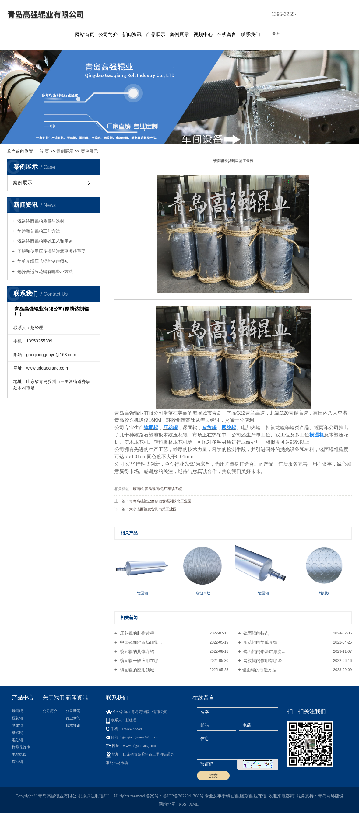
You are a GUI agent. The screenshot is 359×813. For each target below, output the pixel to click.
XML (194, 804)
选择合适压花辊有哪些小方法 (44, 271)
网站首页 (84, 34)
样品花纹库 (21, 747)
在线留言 (226, 34)
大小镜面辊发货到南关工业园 (153, 509)
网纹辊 (17, 725)
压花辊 (17, 718)
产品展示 (155, 34)
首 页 (44, 151)
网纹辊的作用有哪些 (262, 660)
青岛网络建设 (330, 796)
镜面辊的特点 (255, 633)
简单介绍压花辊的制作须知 (42, 261)
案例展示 (179, 34)
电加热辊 (19, 754)
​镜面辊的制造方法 (259, 669)
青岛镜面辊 (154, 489)
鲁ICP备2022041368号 (183, 796)
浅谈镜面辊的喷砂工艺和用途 (44, 241)
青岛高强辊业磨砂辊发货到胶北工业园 (160, 501)
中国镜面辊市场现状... (140, 642)
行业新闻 (73, 718)
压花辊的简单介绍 (260, 642)
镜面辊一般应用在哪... (140, 660)
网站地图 (167, 804)
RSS (182, 804)
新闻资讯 (132, 34)
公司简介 (108, 34)
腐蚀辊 (17, 762)
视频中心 (203, 34)
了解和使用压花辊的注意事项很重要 (51, 251)
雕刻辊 (17, 740)
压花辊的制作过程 (136, 633)
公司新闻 (73, 711)
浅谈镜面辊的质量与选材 (40, 221)
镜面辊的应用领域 (136, 669)
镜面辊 (138, 489)
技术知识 (73, 725)
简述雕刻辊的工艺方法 (38, 231)
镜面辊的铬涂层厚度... (264, 651)
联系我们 (250, 34)
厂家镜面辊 (173, 489)
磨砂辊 (17, 733)
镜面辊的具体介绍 (136, 651)
